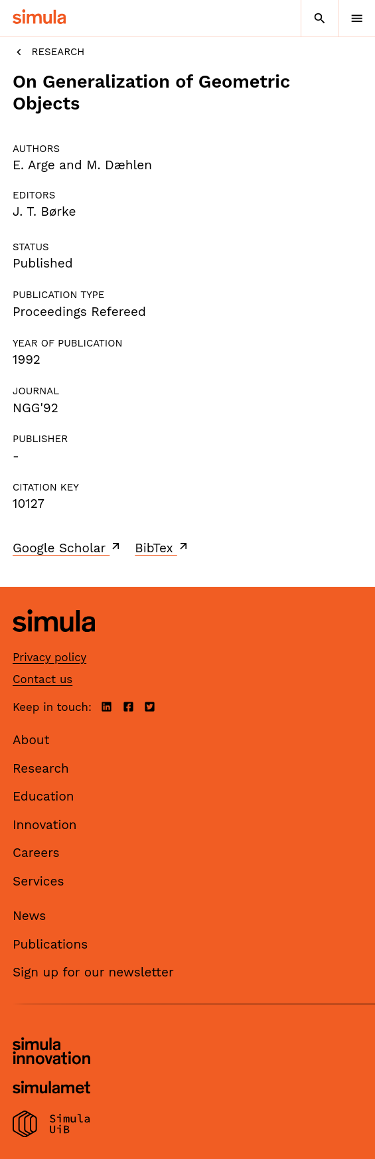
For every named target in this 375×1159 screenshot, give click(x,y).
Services (38, 881)
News (29, 915)
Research (48, 52)
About (31, 739)
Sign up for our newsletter (93, 972)
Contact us (42, 679)
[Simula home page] (54, 642)
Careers (36, 852)
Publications (50, 944)
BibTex (162, 548)
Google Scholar (67, 548)
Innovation (45, 824)
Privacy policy (49, 657)
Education (43, 796)
